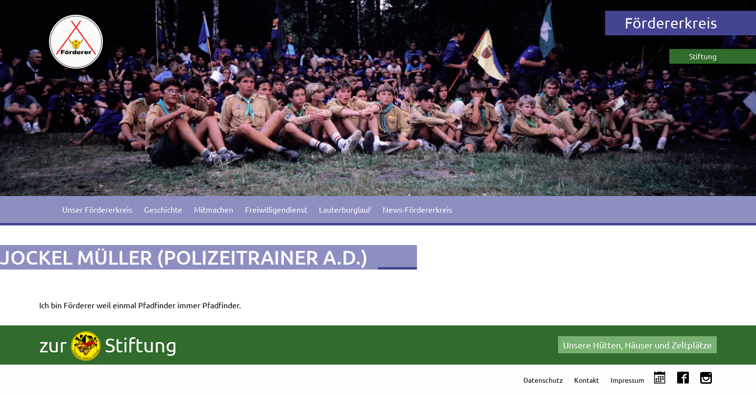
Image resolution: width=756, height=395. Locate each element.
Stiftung (703, 56)
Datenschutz (543, 379)
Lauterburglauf (345, 209)
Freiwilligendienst (276, 209)
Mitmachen (213, 209)
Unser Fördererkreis (97, 209)
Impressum (627, 379)
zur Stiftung (108, 346)
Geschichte (163, 209)
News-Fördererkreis (417, 209)
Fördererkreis (671, 22)
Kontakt (586, 379)
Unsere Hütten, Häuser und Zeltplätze (637, 345)
